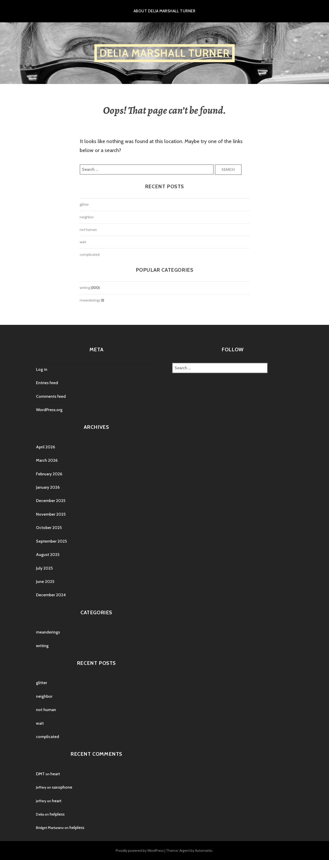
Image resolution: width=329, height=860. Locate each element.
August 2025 (47, 554)
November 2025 (51, 514)
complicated (89, 254)
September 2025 (51, 541)
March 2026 (47, 460)
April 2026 (45, 447)
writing (85, 287)
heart (55, 773)
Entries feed (47, 382)
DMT (40, 773)
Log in (41, 369)
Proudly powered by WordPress (140, 850)
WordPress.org (49, 409)
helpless (57, 814)
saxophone (62, 787)
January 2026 (48, 487)
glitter (84, 204)
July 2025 (44, 568)
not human (88, 229)
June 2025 (45, 581)
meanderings (90, 300)
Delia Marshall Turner (164, 53)
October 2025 (49, 527)
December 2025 (50, 500)
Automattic (204, 850)
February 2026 (49, 473)
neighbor (87, 217)
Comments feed (51, 396)
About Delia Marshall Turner (164, 11)
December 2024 (51, 594)
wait (83, 242)
